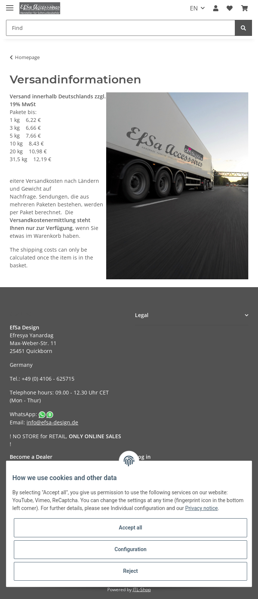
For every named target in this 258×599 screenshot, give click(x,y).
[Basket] (244, 8)
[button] (215, 8)
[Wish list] (229, 8)
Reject (130, 571)
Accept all (130, 528)
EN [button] (194, 8)
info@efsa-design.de (52, 422)
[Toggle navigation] (9, 4)
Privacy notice (201, 508)
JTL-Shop (142, 589)
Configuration (130, 549)
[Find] (120, 28)
